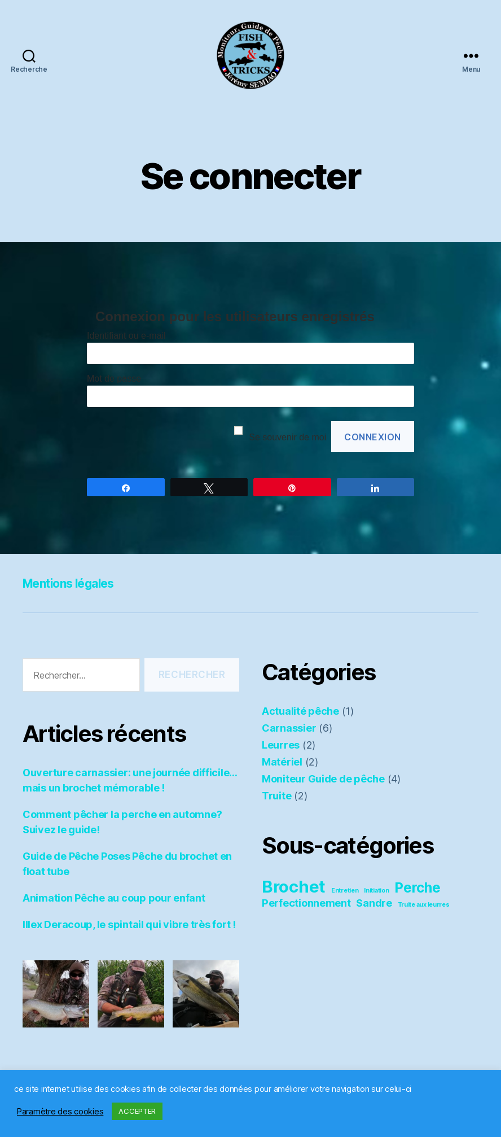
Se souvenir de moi (287, 437)
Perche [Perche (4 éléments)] (417, 887)
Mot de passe (114, 378)
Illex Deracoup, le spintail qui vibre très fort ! (129, 924)
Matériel (282, 762)
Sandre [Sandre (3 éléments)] (374, 903)
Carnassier (289, 728)
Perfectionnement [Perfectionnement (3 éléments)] (306, 903)
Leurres (281, 745)
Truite (276, 796)
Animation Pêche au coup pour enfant (114, 898)
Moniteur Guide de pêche (323, 779)
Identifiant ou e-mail (126, 335)
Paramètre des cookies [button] (60, 1112)
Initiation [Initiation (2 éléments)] (376, 890)
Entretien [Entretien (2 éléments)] (345, 890)
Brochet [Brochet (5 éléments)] (294, 887)
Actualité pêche (300, 711)
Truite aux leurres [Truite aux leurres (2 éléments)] (424, 904)
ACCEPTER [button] (137, 1111)
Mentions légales (76, 583)
